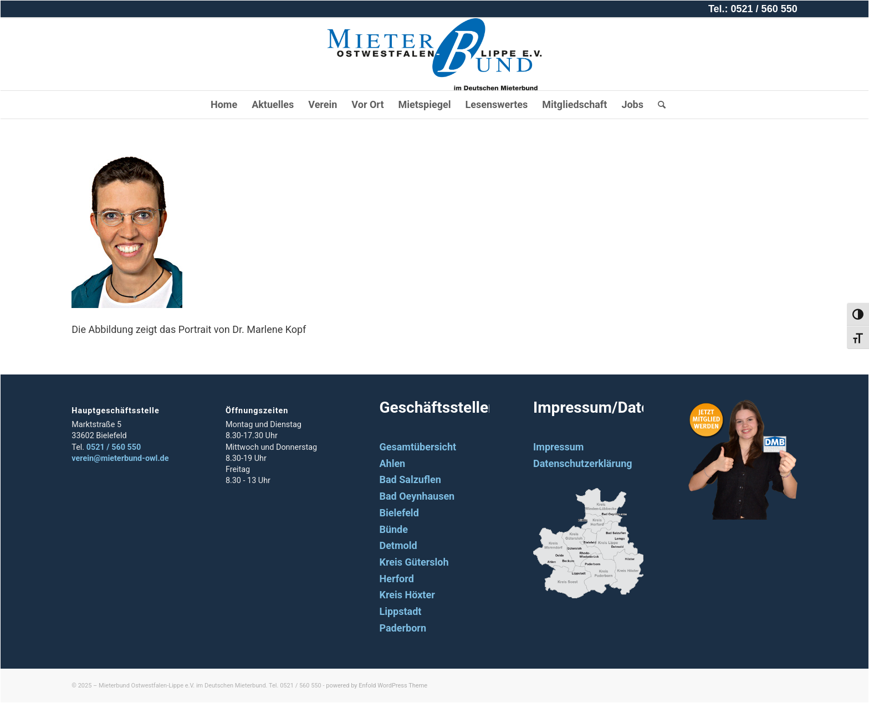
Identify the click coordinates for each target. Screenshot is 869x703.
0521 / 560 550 (113, 447)
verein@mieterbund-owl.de (119, 458)
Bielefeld (398, 513)
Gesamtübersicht (417, 447)
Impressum (558, 447)
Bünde (393, 529)
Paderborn (402, 628)
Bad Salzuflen (410, 479)
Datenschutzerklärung (582, 463)
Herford (396, 578)
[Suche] (658, 105)
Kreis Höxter (406, 595)
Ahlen (392, 463)
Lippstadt (400, 611)
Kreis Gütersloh (413, 562)
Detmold (398, 545)
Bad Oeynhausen (416, 496)
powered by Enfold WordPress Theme (376, 685)
